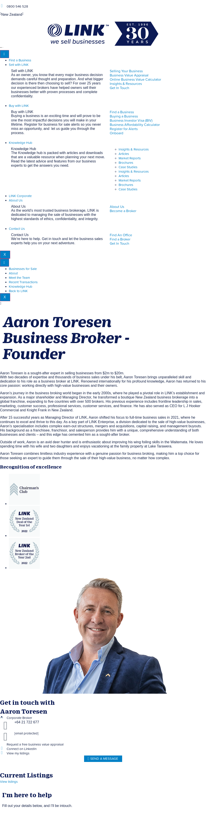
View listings (9, 781)
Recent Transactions (23, 282)
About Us (16, 200)
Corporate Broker (19, 718)
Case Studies (128, 167)
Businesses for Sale (23, 269)
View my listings (18, 753)
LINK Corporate (20, 196)
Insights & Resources (134, 149)
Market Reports (130, 158)
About (13, 273)
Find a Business (20, 60)
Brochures (126, 162)
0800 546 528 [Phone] (17, 6)
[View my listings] (1, 752)
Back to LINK (18, 291)
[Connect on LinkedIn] (1, 748)
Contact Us (17, 228)
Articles (124, 154)
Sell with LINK (19, 64)
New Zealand (11, 14)
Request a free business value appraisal (35, 744)
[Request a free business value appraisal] (1, 744)
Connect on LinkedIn (22, 749)
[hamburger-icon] (4, 54)
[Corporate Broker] (1, 717)
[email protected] (26, 733)
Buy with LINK (19, 105)
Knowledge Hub (20, 142)
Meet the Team (19, 277)
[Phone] (1, 6)
